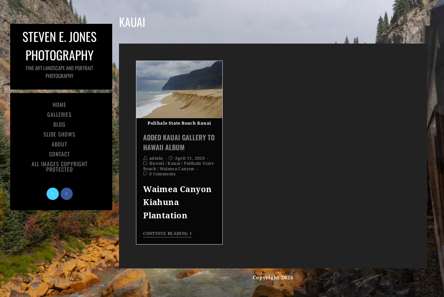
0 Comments (162, 174)
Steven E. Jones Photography (59, 53)
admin (156, 158)
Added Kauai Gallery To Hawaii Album (179, 142)
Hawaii (156, 163)
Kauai (174, 163)
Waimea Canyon (177, 169)
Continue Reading (167, 233)
